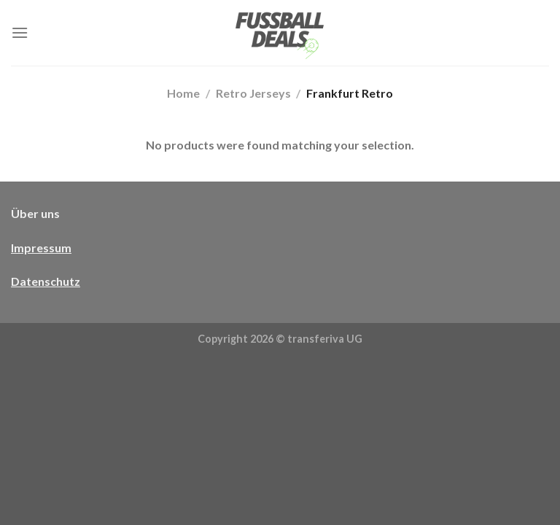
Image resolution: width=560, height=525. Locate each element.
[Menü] (19, 32)
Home (183, 93)
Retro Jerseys (253, 93)
